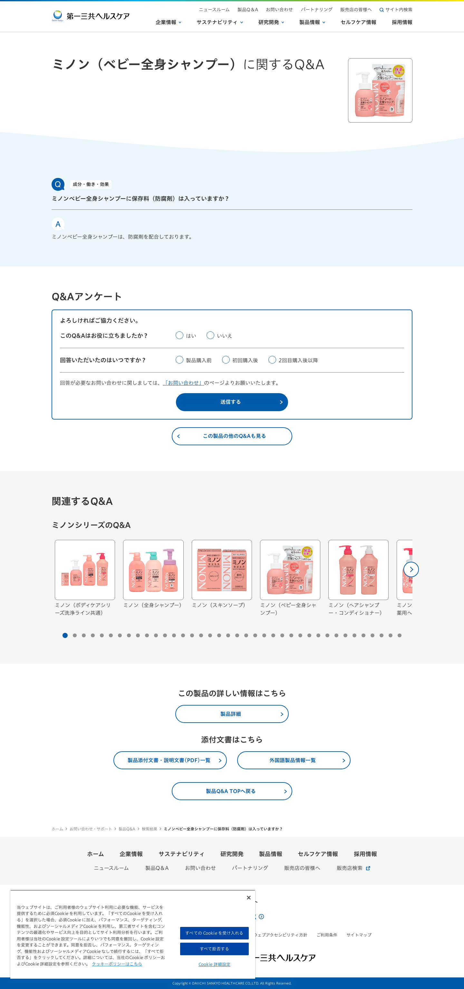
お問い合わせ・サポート (91, 829)
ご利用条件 (326, 935)
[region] (132, 934)
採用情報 (402, 22)
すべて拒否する (214, 949)
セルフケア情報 (358, 22)
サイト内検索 (396, 9)
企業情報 (168, 22)
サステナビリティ (220, 22)
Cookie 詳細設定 (214, 964)
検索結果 (149, 829)
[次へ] (411, 569)
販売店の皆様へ (356, 9)
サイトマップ (359, 935)
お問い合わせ (279, 9)
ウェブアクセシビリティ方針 (280, 935)
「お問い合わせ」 (183, 382)
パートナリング (317, 9)
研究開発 (271, 22)
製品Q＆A (248, 9)
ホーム (57, 829)
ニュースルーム (214, 9)
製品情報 (312, 22)
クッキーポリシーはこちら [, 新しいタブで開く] (117, 964)
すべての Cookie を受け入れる (214, 933)
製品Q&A (127, 829)
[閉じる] (249, 898)
